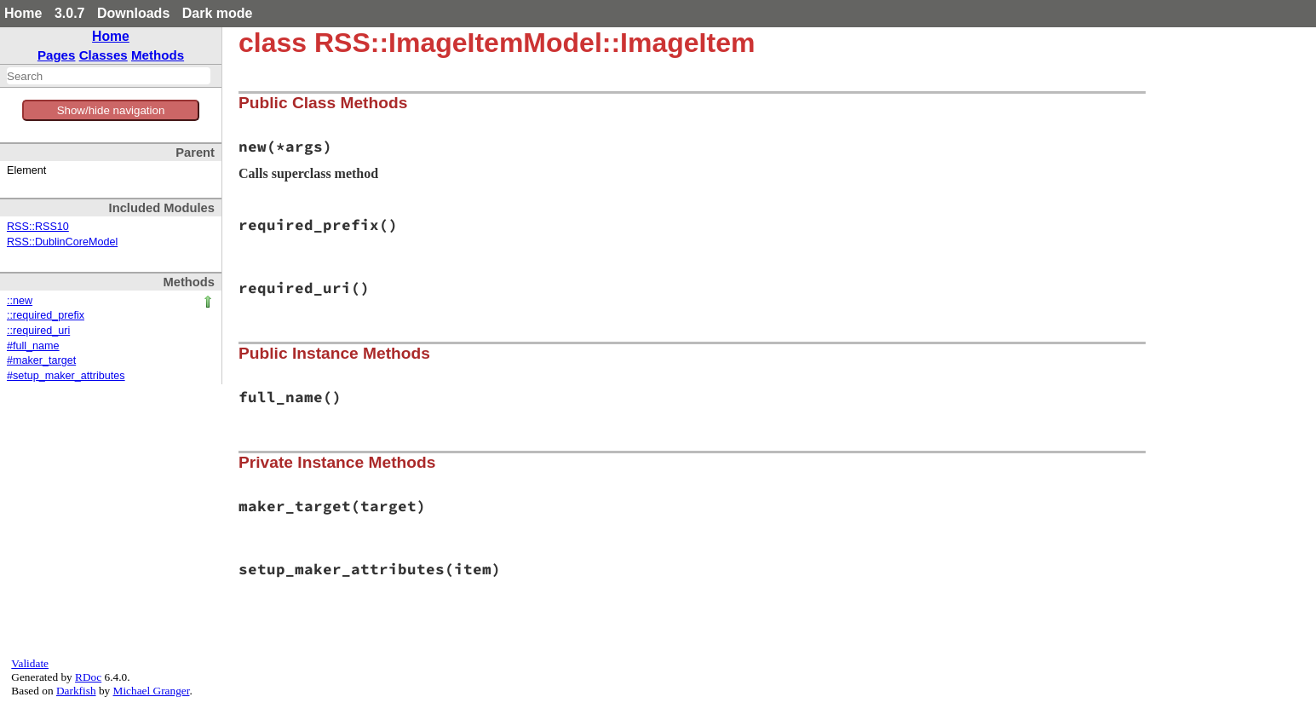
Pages (56, 55)
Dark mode (217, 13)
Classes (103, 55)
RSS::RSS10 (38, 227)
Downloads (133, 13)
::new (19, 301)
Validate (30, 663)
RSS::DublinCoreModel (62, 242)
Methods (157, 55)
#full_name (33, 346)
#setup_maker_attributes (66, 376)
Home (23, 13)
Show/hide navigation (111, 110)
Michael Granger (151, 690)
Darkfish (76, 690)
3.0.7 (70, 13)
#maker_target (41, 360)
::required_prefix (45, 315)
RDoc (88, 677)
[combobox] (108, 75)
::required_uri (38, 331)
